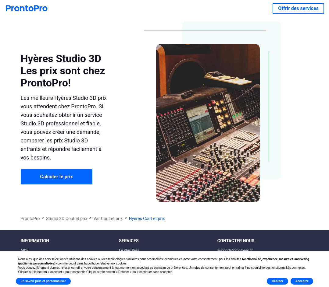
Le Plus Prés (129, 250)
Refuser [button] (277, 281)
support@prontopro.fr (235, 250)
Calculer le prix (56, 177)
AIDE (25, 250)
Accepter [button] (302, 281)
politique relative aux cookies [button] (107, 263)
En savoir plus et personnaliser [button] (43, 281)
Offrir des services (298, 8)
